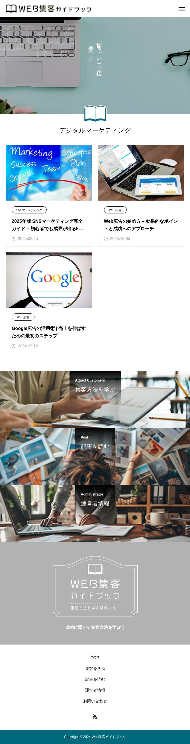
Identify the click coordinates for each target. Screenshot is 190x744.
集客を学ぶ (95, 668)
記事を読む (95, 679)
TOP (95, 657)
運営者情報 (95, 690)
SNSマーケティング (29, 210)
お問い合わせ (95, 701)
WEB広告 (115, 210)
